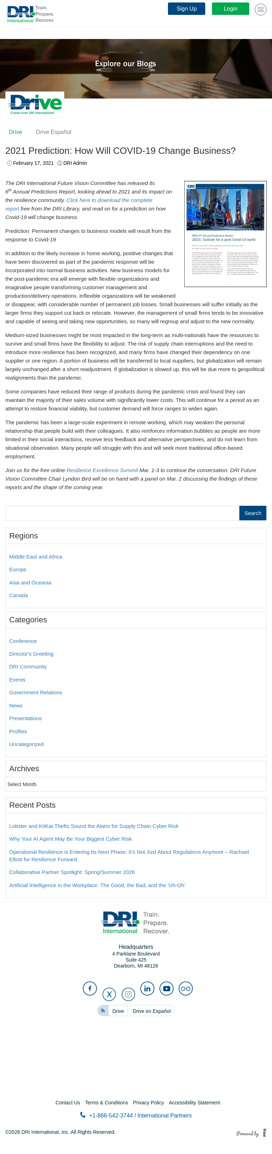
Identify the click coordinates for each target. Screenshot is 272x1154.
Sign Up (186, 9)
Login (231, 9)
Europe (17, 569)
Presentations (25, 718)
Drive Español (53, 132)
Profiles (18, 731)
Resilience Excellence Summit (102, 470)
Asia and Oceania (30, 582)
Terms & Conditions (106, 1102)
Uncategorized (26, 744)
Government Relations (35, 692)
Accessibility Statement (194, 1102)
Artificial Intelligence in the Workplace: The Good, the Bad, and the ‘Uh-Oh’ (97, 885)
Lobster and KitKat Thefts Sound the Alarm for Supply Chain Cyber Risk (94, 826)
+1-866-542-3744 (108, 1115)
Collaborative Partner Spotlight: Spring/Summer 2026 (72, 872)
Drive (15, 132)
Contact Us (67, 1102)
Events (17, 680)
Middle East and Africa (35, 557)
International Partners (164, 1116)
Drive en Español (152, 1011)
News (16, 705)
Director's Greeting (31, 654)
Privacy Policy (148, 1102)
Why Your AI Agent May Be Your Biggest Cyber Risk (70, 839)
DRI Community (28, 666)
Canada (18, 595)
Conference (23, 641)
